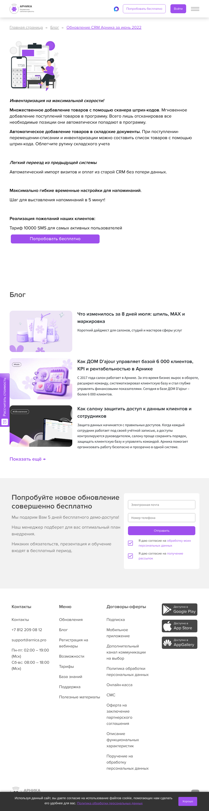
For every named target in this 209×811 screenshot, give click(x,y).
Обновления (71, 619)
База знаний (70, 676)
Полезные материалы (79, 697)
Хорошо (187, 801)
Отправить (161, 531)
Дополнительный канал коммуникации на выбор (126, 652)
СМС (111, 695)
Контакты (20, 619)
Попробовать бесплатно (144, 9)
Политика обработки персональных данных (110, 803)
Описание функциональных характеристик (123, 739)
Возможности (71, 656)
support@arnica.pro (29, 640)
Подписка (116, 619)
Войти (178, 9)
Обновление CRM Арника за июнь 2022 (104, 27)
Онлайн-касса (119, 684)
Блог (54, 27)
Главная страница (26, 27)
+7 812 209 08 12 (27, 629)
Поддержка (70, 686)
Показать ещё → (28, 459)
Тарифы (66, 666)
